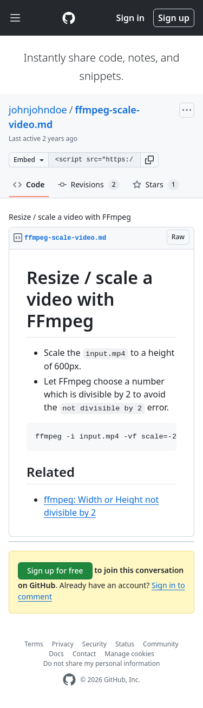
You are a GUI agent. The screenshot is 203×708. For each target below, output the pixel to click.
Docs (56, 653)
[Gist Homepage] (68, 17)
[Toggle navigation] (15, 18)
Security (94, 644)
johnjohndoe (38, 109)
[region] (101, 393)
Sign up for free (55, 570)
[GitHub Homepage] (69, 679)
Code (29, 184)
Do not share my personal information (101, 663)
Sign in (130, 18)
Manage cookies (129, 653)
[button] (149, 159)
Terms (33, 644)
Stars (156, 184)
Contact (84, 653)
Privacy (63, 644)
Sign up (173, 18)
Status (124, 644)
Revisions (89, 184)
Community (161, 644)
